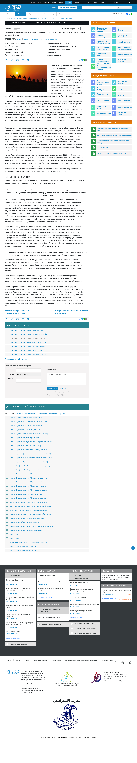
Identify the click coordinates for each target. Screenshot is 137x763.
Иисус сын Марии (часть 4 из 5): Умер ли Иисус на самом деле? (30, 526)
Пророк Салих (12, 538)
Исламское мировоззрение (19, 18)
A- (79, 28)
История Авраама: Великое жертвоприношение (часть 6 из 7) (29, 458)
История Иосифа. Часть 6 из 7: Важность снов (24, 350)
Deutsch (61, 2)
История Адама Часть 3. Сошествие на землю (24, 426)
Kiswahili (115, 2)
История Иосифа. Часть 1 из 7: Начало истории (24, 330)
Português (76, 2)
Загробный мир (124, 42)
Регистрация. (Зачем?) (68, 8)
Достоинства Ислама (123, 30)
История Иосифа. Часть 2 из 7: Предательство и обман (18, 312)
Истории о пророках (34, 18)
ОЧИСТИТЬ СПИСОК (125, 599)
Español (46, 2)
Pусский (69, 2)
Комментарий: (51, 370)
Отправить (52, 388)
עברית (129, 2)
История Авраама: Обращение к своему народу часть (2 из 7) (29, 442)
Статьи (20, 14)
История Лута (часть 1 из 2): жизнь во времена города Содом (29, 466)
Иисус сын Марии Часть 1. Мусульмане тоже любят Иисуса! (28, 514)
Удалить (129, 594)
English (33, 2)
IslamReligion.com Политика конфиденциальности (81, 660)
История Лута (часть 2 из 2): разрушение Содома (25, 470)
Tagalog (103, 2)
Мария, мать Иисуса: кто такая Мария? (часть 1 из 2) (26, 542)
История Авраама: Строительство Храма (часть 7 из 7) (27, 462)
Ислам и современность (103, 60)
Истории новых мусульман (103, 101)
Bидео (31, 14)
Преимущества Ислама (123, 82)
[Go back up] (133, 548)
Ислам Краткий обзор (46, 14)
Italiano (96, 2)
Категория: (10, 39)
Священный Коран (101, 54)
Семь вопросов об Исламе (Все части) (112, 154)
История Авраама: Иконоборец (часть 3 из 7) (23, 446)
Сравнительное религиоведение (124, 48)
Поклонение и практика (102, 95)
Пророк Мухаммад (125, 54)
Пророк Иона (12, 534)
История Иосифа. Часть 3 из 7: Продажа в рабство (25, 338)
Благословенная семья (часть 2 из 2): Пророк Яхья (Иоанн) (28, 506)
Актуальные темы (104, 113)
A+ (85, 28)
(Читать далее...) (11, 584)
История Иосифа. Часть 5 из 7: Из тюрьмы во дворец (26, 346)
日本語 (89, 2)
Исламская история (122, 60)
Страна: (11, 374)
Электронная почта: (10, 380)
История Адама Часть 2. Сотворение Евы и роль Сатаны (27, 422)
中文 (83, 2)
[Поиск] (115, 7)
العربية (39, 2)
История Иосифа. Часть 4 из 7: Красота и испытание (72, 312)
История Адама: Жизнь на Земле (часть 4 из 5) (24, 430)
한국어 (123, 2)
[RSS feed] (129, 663)
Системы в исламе (122, 113)
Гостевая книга (64, 14)
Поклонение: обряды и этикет (103, 42)
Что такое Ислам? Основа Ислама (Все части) (112, 129)
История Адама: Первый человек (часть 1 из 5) (24, 417)
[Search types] (124, 7)
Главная (10, 14)
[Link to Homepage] (13, 7)
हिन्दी (109, 2)
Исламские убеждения (101, 89)
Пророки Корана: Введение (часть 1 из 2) (22, 546)
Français (54, 2)
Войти (54, 7)
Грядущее (121, 95)
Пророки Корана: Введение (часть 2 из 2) (22, 550)
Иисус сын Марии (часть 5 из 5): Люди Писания (24, 530)
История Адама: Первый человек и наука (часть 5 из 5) (27, 434)
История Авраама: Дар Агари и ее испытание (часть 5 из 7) (28, 454)
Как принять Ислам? (122, 36)
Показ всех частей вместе (16, 359)
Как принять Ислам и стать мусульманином (114, 135)
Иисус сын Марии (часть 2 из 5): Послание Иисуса (25, 518)
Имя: (12, 370)
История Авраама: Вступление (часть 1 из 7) (23, 438)
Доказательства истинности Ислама (103, 29)
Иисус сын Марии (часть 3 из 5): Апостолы (22, 522)
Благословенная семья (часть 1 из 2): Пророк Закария (26, 502)
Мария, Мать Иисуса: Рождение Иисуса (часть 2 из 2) (26, 510)
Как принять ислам (122, 89)
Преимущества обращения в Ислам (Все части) (113, 141)
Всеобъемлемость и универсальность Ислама (104, 66)
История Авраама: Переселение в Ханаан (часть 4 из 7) (27, 450)
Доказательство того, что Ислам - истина (103, 82)
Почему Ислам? (103, 147)
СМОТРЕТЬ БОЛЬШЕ (13, 638)
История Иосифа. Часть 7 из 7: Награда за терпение (26, 354)
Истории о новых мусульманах (103, 48)
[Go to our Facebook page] (116, 663)
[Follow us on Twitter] (123, 663)
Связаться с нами (118, 13)
